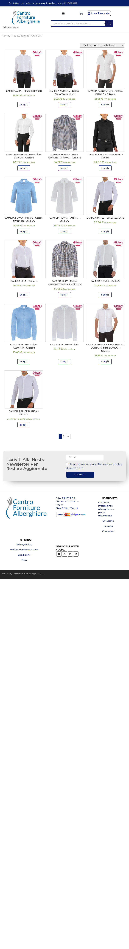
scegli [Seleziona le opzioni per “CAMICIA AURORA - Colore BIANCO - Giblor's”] (64, 104)
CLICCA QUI (71, 3)
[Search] (109, 23)
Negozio (108, 526)
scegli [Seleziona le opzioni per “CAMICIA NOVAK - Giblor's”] (105, 294)
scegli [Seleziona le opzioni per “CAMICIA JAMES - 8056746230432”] (105, 231)
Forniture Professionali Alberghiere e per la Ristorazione (106, 509)
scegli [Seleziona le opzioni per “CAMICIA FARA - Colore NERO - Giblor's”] (105, 167)
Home (5, 35)
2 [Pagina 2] (63, 436)
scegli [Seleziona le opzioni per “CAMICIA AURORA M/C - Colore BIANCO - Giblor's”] (105, 104)
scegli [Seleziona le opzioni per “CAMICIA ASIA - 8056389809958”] (24, 104)
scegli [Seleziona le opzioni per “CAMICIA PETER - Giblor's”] (64, 361)
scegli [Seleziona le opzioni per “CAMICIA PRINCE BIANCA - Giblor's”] (24, 424)
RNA (24, 560)
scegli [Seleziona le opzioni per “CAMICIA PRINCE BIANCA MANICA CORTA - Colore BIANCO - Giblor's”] (105, 361)
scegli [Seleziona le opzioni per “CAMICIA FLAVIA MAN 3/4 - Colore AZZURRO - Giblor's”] (24, 231)
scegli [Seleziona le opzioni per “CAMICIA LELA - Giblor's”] (24, 294)
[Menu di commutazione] (63, 13)
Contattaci (108, 531)
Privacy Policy (24, 544)
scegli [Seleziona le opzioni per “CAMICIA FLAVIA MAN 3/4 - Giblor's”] (64, 231)
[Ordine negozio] (102, 45)
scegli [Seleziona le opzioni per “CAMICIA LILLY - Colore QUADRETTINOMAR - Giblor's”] (64, 294)
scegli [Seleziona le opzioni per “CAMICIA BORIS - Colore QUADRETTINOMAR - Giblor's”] (64, 167)
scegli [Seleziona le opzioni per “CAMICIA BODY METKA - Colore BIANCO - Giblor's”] (24, 167)
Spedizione (24, 554)
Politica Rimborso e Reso (24, 549)
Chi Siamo (108, 520)
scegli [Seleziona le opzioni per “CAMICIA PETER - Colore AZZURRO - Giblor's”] (24, 361)
